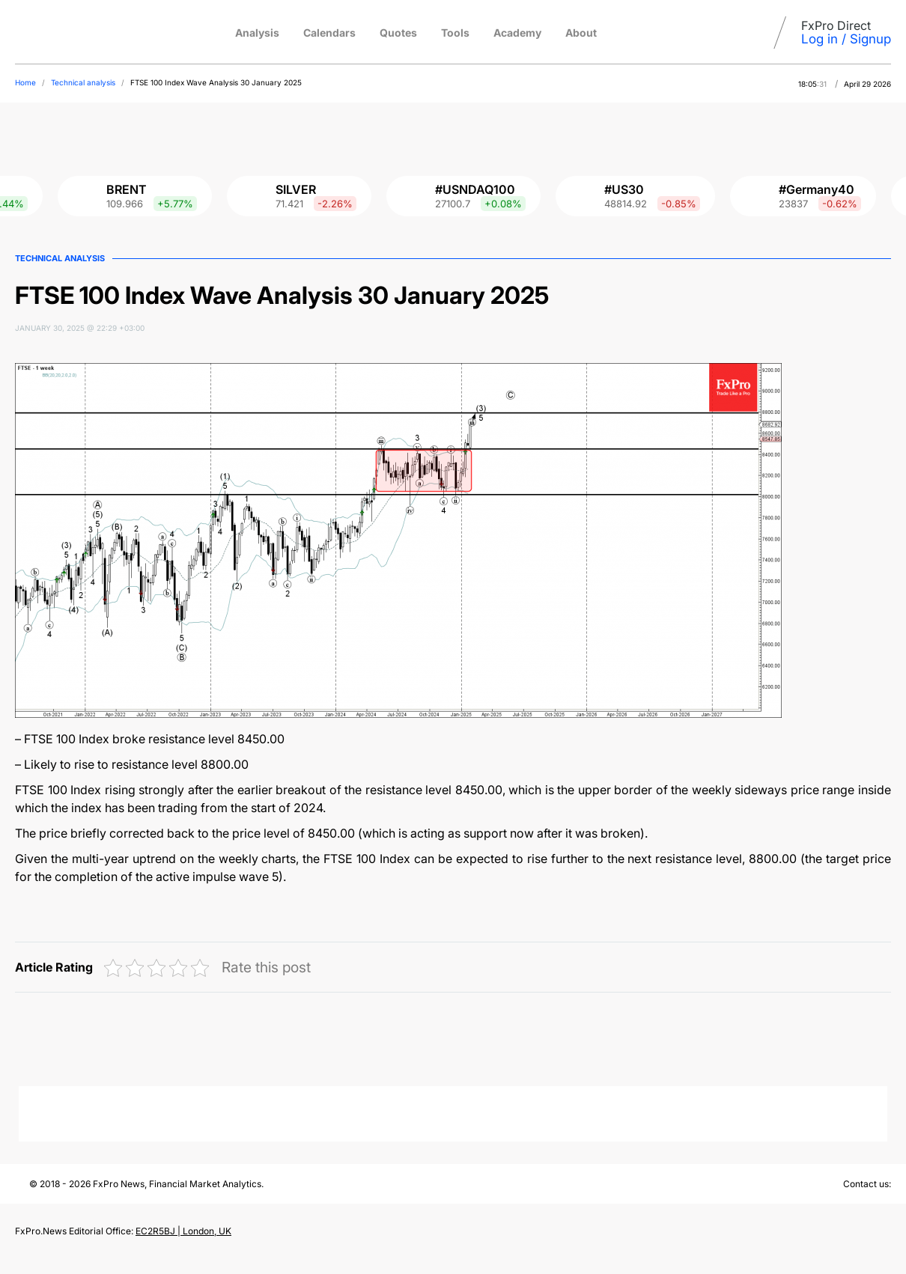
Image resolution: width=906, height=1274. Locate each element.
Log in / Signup (846, 38)
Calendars (329, 32)
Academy (517, 32)
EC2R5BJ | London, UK (183, 1231)
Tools (455, 32)
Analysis (257, 32)
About (581, 32)
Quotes (398, 32)
